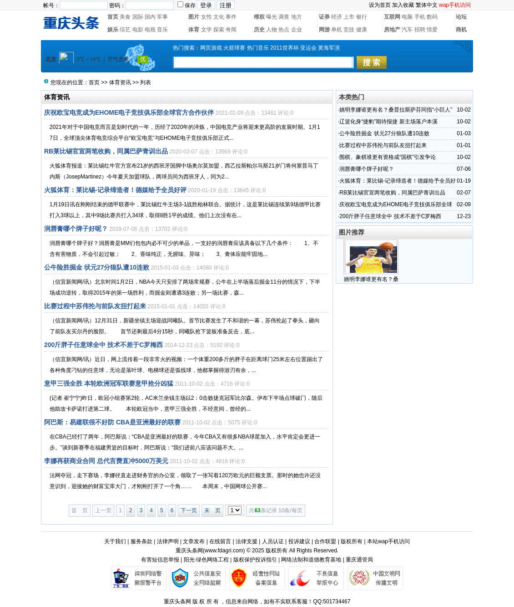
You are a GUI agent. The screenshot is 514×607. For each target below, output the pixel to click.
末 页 (212, 510)
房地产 (392, 29)
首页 (112, 17)
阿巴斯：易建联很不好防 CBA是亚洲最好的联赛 (112, 422)
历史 (259, 29)
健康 (361, 29)
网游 (324, 29)
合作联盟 (325, 541)
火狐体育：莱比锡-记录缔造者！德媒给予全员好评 (115, 190)
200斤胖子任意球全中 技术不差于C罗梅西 (103, 344)
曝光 (271, 17)
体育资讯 (120, 82)
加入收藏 (403, 5)
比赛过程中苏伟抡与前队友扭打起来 (95, 306)
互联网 (392, 17)
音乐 (162, 29)
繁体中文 (427, 5)
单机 (336, 29)
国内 (150, 17)
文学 (206, 29)
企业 (296, 29)
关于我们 (115, 541)
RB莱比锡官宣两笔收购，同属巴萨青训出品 (106, 151)
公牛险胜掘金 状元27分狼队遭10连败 (96, 267)
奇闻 (231, 29)
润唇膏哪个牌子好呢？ (76, 228)
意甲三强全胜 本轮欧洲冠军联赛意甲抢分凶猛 (108, 383)
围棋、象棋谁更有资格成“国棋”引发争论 (387, 157)
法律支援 (246, 541)
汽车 (407, 29)
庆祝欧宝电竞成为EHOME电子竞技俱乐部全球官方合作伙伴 (129, 112)
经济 (336, 17)
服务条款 (141, 541)
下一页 (189, 510)
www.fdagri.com (224, 550)
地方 (296, 17)
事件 (231, 17)
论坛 (461, 17)
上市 (348, 17)
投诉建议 (299, 541)
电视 (150, 29)
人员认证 (273, 541)
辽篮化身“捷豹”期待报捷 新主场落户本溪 (388, 121)
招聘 (419, 29)
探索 (218, 29)
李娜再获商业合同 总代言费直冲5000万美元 (106, 460)
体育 (193, 29)
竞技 (348, 29)
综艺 (125, 29)
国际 (137, 17)
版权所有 (352, 541)
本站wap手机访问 (388, 541)
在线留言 (220, 541)
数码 (432, 17)
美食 (125, 17)
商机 (461, 29)
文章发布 (194, 541)
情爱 (432, 29)
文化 (218, 17)
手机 (419, 17)
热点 (283, 29)
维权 (259, 17)
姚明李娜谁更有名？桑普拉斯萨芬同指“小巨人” (395, 110)
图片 (193, 17)
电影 (137, 29)
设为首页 (380, 5)
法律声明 (168, 541)
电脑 (407, 17)
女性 (206, 17)
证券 (324, 17)
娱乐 (112, 29)
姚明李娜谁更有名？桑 (371, 279)
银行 (361, 17)
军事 (162, 17)
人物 (271, 29)
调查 (283, 17)
